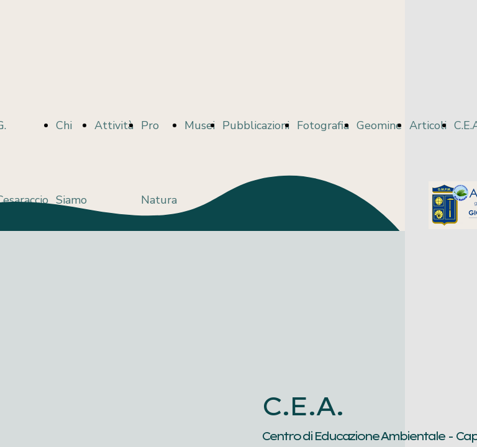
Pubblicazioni (255, 125)
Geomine (379, 125)
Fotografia (323, 125)
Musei (199, 125)
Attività (114, 125)
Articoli (428, 125)
